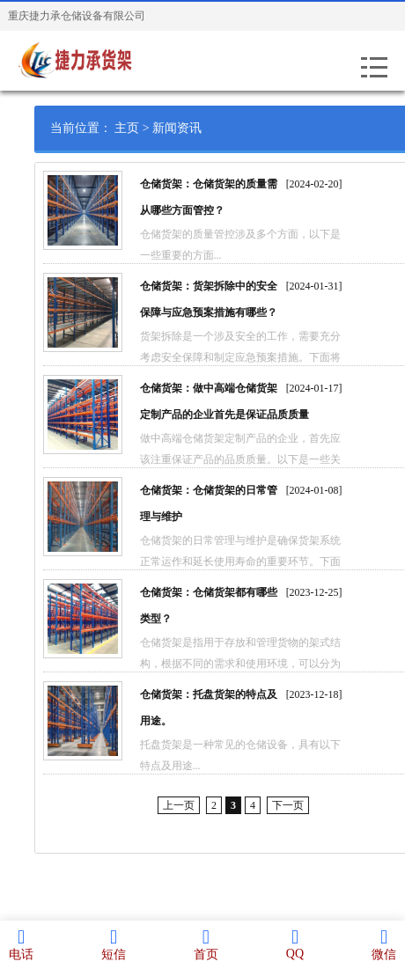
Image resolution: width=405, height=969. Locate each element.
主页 (142, 128)
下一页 (304, 805)
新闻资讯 (192, 128)
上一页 (194, 805)
